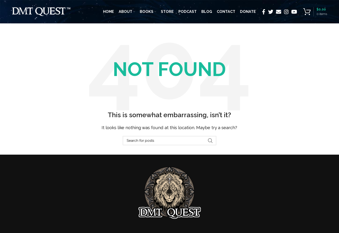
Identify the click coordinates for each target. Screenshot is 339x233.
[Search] (169, 140)
